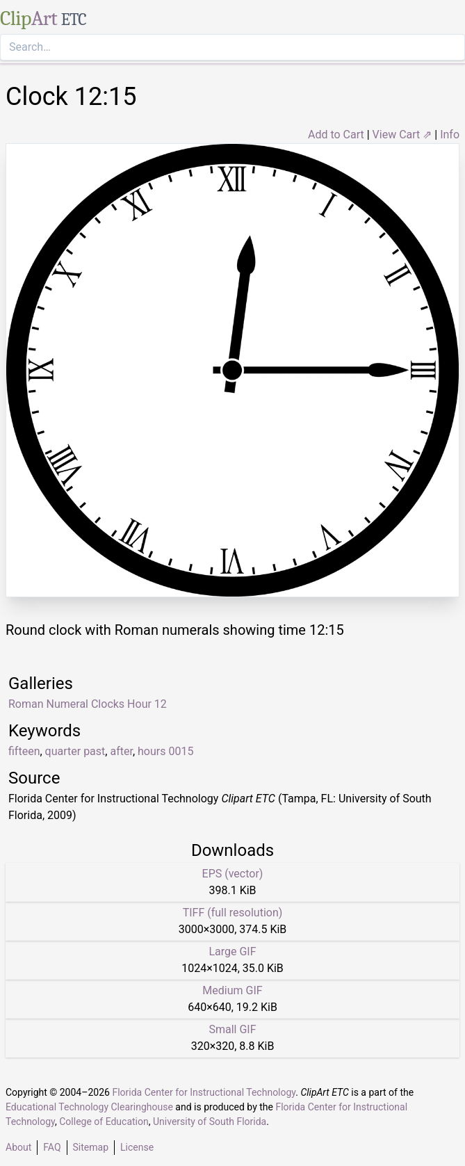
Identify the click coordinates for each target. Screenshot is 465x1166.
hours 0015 (165, 751)
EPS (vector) (232, 873)
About (18, 1147)
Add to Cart (336, 134)
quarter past (75, 751)
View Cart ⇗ (402, 134)
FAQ (51, 1147)
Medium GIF (232, 990)
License (137, 1147)
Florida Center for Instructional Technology (203, 1092)
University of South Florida (209, 1121)
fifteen (24, 751)
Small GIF (232, 1029)
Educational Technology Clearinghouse (89, 1106)
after (121, 751)
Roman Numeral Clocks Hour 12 (87, 704)
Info (449, 134)
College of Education (104, 1121)
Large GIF (232, 951)
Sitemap (90, 1147)
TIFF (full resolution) (233, 912)
